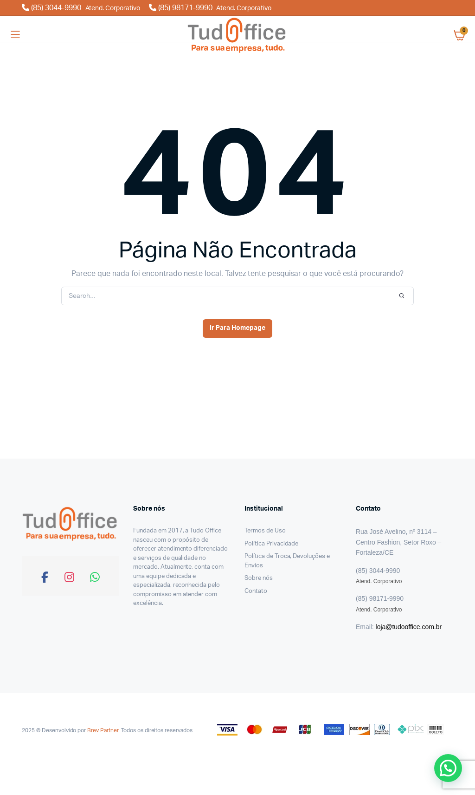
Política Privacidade (271, 544)
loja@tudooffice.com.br (409, 627)
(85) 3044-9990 (82, 8)
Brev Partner (102, 730)
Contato (255, 591)
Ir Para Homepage (237, 328)
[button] (448, 768)
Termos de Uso (265, 531)
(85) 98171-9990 (210, 8)
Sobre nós (258, 578)
